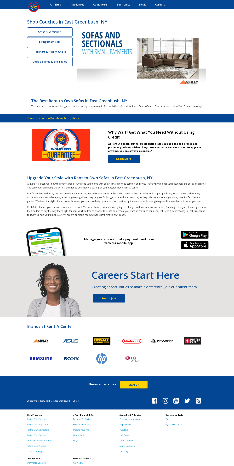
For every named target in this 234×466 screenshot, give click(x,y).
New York (45, 400)
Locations (32, 400)
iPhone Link (194, 246)
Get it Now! (78, 462)
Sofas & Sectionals (49, 32)
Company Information (130, 419)
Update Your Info (81, 430)
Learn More (123, 159)
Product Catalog (34, 451)
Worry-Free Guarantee (37, 462)
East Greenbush (61, 400)
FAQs (75, 440)
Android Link (195, 236)
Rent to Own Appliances (38, 424)
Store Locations (127, 440)
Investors (124, 430)
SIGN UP (134, 385)
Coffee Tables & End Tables (50, 61)
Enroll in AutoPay (81, 424)
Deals (168, 419)
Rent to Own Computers (38, 430)
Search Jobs (109, 298)
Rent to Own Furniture (37, 419)
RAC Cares (124, 435)
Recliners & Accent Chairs (50, 52)
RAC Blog (124, 451)
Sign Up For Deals (174, 424)
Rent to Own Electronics (37, 435)
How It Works (79, 435)
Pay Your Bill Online (82, 419)
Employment (125, 424)
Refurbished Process (36, 446)
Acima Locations (127, 446)
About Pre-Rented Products (39, 440)
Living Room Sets (50, 42)
